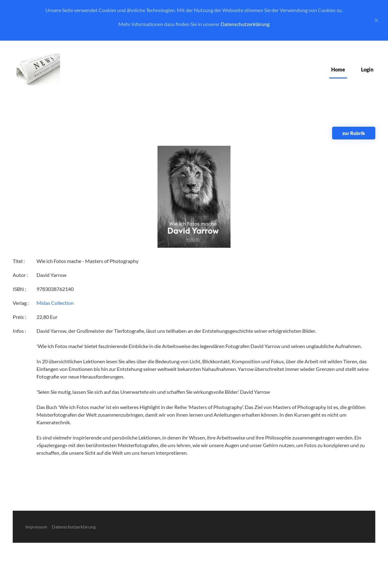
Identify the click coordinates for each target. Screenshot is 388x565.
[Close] (376, 20)
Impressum (36, 526)
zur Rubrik (353, 133)
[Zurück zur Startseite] (36, 69)
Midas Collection (55, 303)
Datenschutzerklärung (245, 24)
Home (338, 69)
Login (367, 69)
